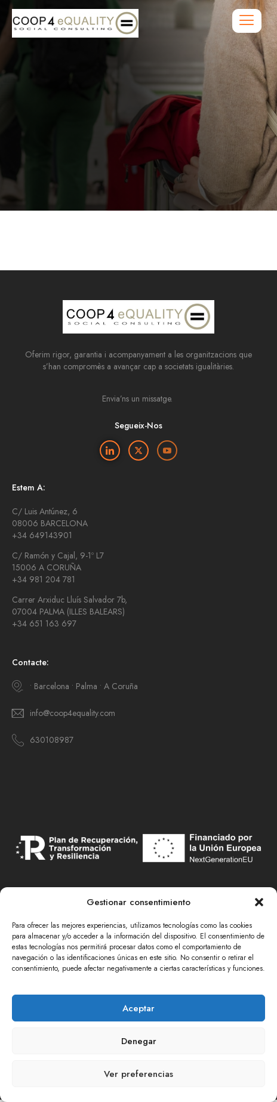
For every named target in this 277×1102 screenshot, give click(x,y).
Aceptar (138, 1008)
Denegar (138, 1041)
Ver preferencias (138, 1074)
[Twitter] (138, 450)
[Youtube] (167, 450)
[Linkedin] (110, 450)
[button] (259, 902)
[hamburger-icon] (246, 21)
